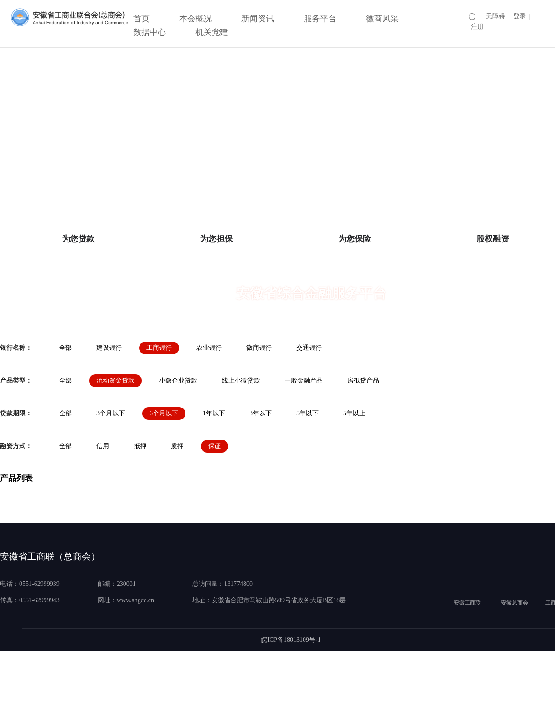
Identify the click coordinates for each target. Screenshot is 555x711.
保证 (214, 501)
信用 (102, 501)
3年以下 (261, 468)
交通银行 (309, 402)
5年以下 (307, 468)
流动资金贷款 (115, 435)
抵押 (140, 501)
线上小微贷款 (241, 435)
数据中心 (149, 32)
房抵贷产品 (363, 435)
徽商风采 (382, 18)
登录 (519, 16)
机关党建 (211, 32)
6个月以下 (164, 468)
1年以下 (214, 468)
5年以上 (354, 468)
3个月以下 (110, 468)
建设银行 (109, 402)
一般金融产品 (304, 435)
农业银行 (209, 402)
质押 (177, 501)
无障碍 (495, 16)
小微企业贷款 (178, 435)
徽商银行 (259, 402)
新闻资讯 (257, 18)
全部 (65, 402)
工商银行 (159, 402)
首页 (141, 18)
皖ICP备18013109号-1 (290, 694)
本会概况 (195, 18)
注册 (477, 26)
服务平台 (320, 18)
